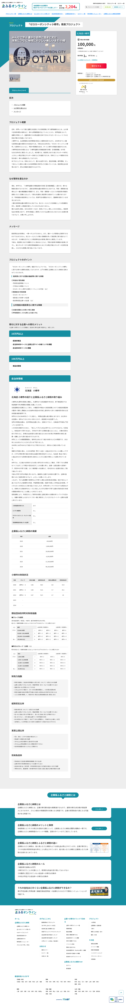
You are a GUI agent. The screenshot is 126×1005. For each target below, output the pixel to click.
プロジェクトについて (19, 90)
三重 (18, 991)
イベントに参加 (70, 944)
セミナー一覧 (121, 3)
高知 (50, 994)
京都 (25, 991)
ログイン (68, 965)
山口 (61, 991)
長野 (94, 981)
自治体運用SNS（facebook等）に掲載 (76, 950)
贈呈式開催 (17, 366)
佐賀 (79, 991)
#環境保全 (94, 60)
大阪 (29, 991)
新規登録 (68, 968)
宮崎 (94, 991)
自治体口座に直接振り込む (48, 928)
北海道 (18, 981)
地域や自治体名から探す (99, 3)
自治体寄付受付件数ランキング (49, 935)
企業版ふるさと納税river (73, 962)
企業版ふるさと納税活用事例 (112, 14)
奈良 (36, 991)
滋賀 (21, 991)
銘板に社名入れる (70, 947)
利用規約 (93, 959)
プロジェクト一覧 (111, 3)
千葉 (61, 981)
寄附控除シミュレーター (23, 942)
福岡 (76, 991)
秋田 (33, 981)
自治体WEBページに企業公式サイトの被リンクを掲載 (32, 344)
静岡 (76, 984)
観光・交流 (94, 935)
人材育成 (93, 922)
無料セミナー (45, 950)
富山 (79, 981)
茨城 (47, 981)
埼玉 (58, 981)
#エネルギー (87, 60)
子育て (92, 928)
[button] (14, 78)
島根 (50, 991)
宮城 (30, 981)
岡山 (54, 991)
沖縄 (76, 994)
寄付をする (96, 65)
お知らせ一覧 (45, 956)
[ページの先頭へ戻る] (121, 992)
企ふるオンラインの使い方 (42, 14)
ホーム (17, 919)
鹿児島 (98, 991)
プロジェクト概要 (19, 105)
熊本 (87, 991)
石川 (83, 981)
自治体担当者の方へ (57, 14)
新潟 (76, 981)
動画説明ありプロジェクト (48, 922)
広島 (58, 991)
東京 (65, 981)
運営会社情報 (94, 943)
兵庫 (32, 991)
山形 (37, 981)
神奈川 (69, 981)
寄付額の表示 (108, 7)
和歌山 (40, 991)
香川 (68, 991)
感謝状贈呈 (17, 341)
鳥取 (47, 991)
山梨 (90, 981)
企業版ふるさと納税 (22, 922)
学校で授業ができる (71, 941)
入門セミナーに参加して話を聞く (50, 941)
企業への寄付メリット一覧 (73, 925)
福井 (87, 981)
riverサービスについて (22, 932)
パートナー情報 (95, 947)
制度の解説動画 (95, 950)
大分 (90, 991)
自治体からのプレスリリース (73, 956)
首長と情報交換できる (72, 935)
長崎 (83, 991)
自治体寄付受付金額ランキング (49, 938)
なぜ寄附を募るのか (20, 108)
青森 (23, 981)
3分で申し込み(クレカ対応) (48, 925)
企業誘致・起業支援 (96, 925)
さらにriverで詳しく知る (23, 945)
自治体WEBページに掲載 (22, 348)
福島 (41, 981)
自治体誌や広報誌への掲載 (73, 953)
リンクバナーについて (96, 953)
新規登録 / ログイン (118, 7)
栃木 (50, 981)
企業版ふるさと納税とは (25, 14)
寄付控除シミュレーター (94, 14)
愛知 (79, 984)
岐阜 (97, 981)
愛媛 (47, 994)
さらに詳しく (99, 809)
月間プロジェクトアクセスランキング (51, 931)
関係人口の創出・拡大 (96, 931)
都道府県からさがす (22, 976)
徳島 (65, 991)
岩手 (26, 981)
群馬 (54, 981)
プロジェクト (94, 919)
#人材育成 (80, 60)
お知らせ (43, 946)
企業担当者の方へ (70, 14)
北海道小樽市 (83, 33)
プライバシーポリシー (96, 956)
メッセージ (17, 111)
